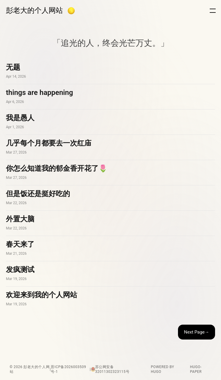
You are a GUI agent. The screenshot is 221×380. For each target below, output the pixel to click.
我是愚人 (110, 122)
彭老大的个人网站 (34, 10)
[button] (71, 10)
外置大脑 (110, 223)
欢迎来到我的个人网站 (110, 299)
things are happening (110, 97)
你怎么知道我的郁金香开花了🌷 (110, 173)
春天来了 (110, 248)
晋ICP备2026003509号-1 (68, 369)
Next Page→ (196, 332)
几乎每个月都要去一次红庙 (110, 147)
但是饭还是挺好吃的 (110, 198)
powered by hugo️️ (162, 369)
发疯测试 (110, 274)
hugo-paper (195, 369)
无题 (110, 71)
